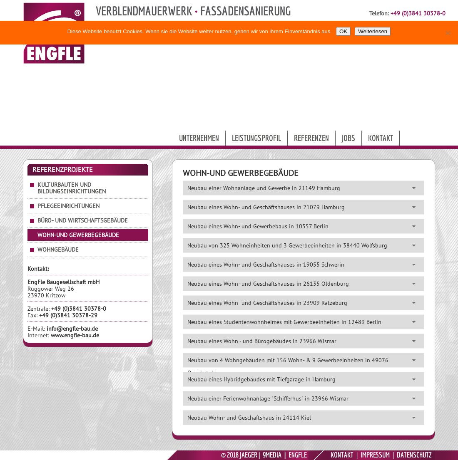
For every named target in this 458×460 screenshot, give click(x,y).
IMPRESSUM (375, 454)
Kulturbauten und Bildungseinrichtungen (71, 188)
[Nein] (447, 33)
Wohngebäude (58, 249)
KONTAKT (342, 454)
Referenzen (311, 138)
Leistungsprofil (256, 138)
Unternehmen (199, 138)
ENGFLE (298, 454)
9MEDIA (272, 454)
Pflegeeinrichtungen (68, 206)
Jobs (348, 138)
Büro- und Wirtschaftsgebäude (82, 220)
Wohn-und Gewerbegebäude (78, 235)
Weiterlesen (372, 31)
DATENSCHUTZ (414, 454)
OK (343, 31)
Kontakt (380, 138)
